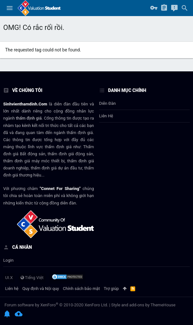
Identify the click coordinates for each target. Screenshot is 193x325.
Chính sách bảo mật (81, 288)
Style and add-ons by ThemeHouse (143, 304)
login (8, 260)
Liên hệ (106, 115)
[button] (9, 8)
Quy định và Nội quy (40, 288)
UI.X (9, 277)
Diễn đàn (107, 103)
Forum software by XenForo (56, 304)
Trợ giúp (111, 288)
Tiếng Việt (32, 277)
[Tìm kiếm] (185, 8)
